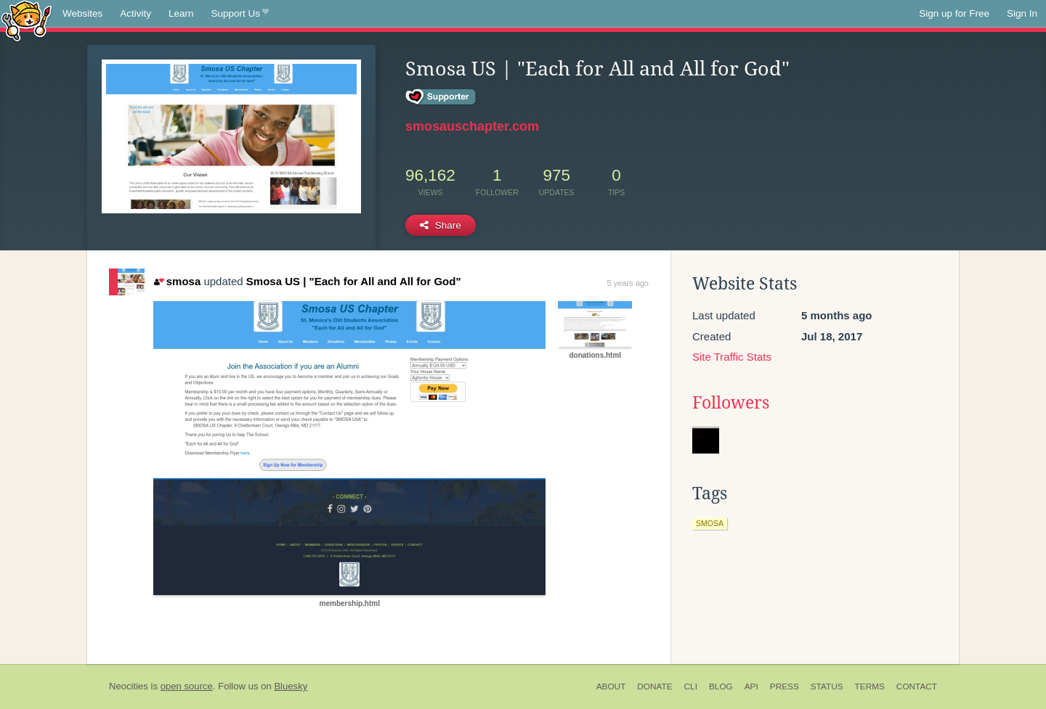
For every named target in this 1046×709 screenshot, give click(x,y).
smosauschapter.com (472, 126)
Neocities (128, 686)
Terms (870, 686)
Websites (82, 13)
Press (784, 686)
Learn (181, 13)
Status (827, 686)
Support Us (240, 14)
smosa (177, 281)
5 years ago (628, 283)
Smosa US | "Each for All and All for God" (353, 281)
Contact (916, 686)
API (751, 686)
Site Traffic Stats (731, 357)
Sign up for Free (954, 13)
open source (187, 686)
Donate (654, 686)
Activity (135, 13)
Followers (730, 402)
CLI (690, 686)
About (611, 686)
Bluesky (290, 686)
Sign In (1022, 13)
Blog (721, 686)
